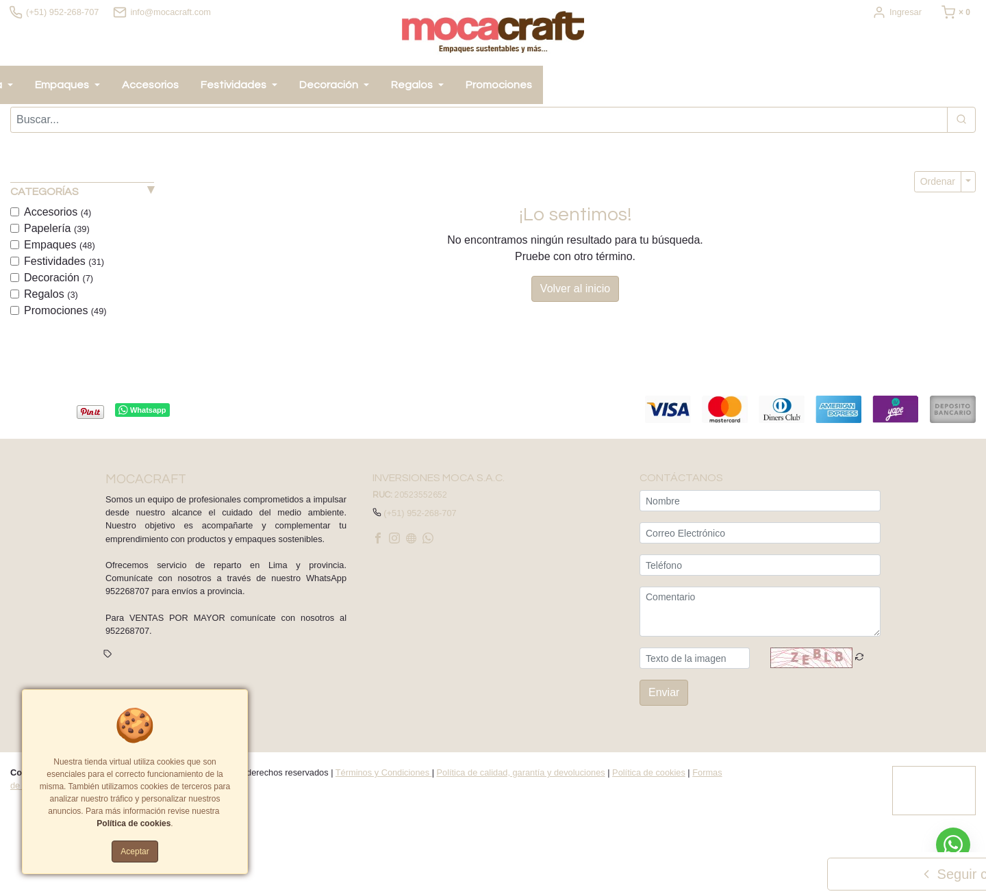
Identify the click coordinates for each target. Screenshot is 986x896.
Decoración (58, 280)
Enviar (663, 695)
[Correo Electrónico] (760, 535)
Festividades (64, 264)
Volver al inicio (575, 291)
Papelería (57, 231)
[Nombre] (760, 503)
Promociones (65, 313)
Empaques (59, 247)
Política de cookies (648, 775)
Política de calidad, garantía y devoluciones (521, 775)
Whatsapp (142, 413)
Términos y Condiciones (384, 775)
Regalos (51, 297)
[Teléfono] (760, 567)
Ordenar (937, 184)
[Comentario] (760, 614)
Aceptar (135, 851)
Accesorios (57, 214)
